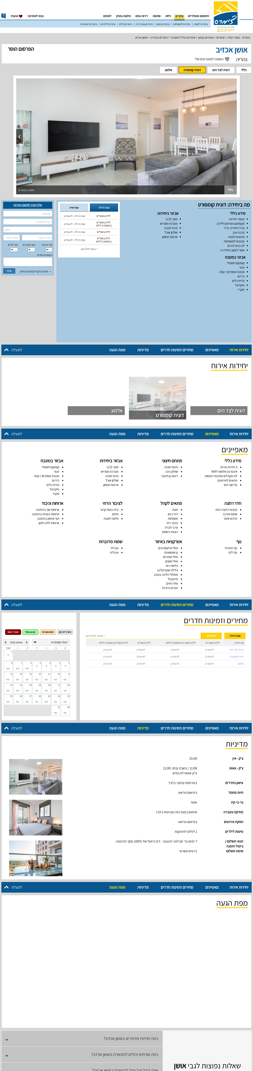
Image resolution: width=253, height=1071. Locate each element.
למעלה (16, 304)
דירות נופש (141, 16)
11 (49, 628)
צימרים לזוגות (201, 24)
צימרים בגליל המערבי (183, 37)
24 (59, 650)
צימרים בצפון (162, 24)
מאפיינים (212, 304)
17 (59, 639)
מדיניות (143, 304)
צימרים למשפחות (181, 24)
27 (30, 650)
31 (59, 661)
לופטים (107, 16)
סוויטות (157, 16)
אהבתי (17, 16)
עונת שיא (74, 207)
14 (21, 628)
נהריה (241, 59)
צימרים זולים (125, 24)
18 (49, 639)
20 (30, 639)
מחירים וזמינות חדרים (177, 304)
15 (11, 628)
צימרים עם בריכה (144, 24)
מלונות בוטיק (123, 16)
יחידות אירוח (239, 304)
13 (30, 628)
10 (59, 628)
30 (68, 661)
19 (40, 639)
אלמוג (168, 70)
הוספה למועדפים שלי (209, 59)
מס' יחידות (47, 244)
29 (11, 650)
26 (40, 650)
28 (21, 650)
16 (68, 639)
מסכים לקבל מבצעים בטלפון (36, 271)
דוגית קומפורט (192, 70)
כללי (244, 70)
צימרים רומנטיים (89, 24)
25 (49, 650)
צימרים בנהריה (159, 37)
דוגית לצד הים (221, 70)
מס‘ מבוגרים (29, 244)
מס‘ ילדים (13, 244)
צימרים (179, 16)
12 (40, 628)
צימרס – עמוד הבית (238, 37)
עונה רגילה (104, 207)
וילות (168, 16)
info (3, 16)
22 (11, 639)
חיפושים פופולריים (198, 16)
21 (21, 639)
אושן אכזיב (141, 37)
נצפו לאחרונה (35, 16)
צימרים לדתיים (108, 24)
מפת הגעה (117, 304)
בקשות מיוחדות (44, 255)
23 (68, 650)
